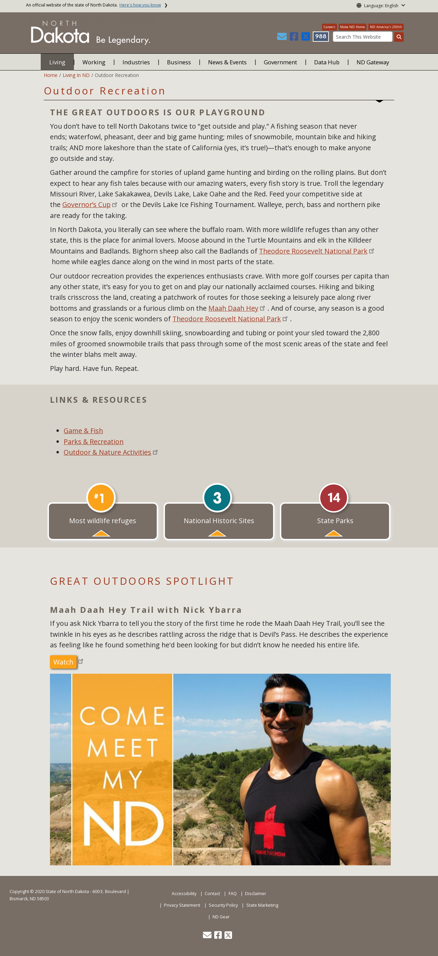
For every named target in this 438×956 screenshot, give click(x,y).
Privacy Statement (182, 905)
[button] (282, 38)
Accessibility (184, 893)
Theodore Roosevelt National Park (313, 251)
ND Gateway (373, 62)
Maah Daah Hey (233, 308)
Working (93, 62)
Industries (136, 62)
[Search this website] (399, 37)
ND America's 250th (386, 27)
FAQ (233, 893)
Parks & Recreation (94, 441)
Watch (63, 662)
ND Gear (221, 917)
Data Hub (326, 62)
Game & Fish (83, 430)
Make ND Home (352, 27)
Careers (329, 27)
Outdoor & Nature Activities (107, 452)
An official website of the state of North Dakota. (93, 5)
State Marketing (262, 905)
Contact (212, 893)
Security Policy (223, 905)
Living (57, 62)
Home (50, 75)
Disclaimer (255, 893)
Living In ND (76, 75)
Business (179, 62)
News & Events (227, 62)
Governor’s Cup (86, 204)
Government (280, 62)
